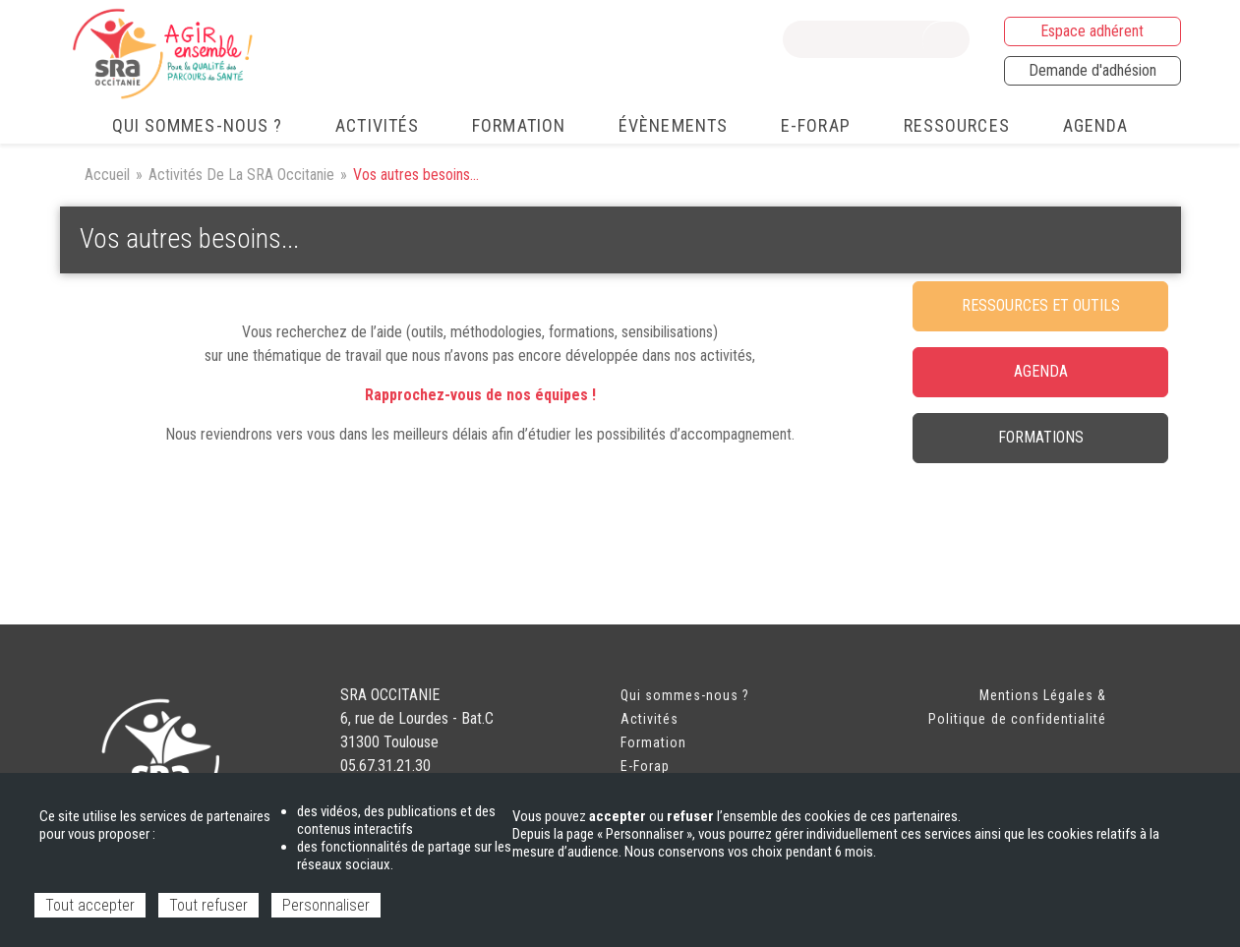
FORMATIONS (1041, 437)
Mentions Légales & (1043, 695)
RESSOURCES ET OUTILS (1041, 305)
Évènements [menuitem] (673, 125)
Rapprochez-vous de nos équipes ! (480, 394)
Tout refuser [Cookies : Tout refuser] (208, 905)
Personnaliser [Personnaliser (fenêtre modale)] (326, 905)
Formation (653, 742)
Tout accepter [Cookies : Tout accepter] (90, 905)
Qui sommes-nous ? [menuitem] (197, 125)
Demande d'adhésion (1092, 70)
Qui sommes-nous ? (685, 695)
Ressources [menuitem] (957, 125)
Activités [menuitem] (377, 125)
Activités (649, 719)
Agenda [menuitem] (1096, 125)
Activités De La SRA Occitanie (241, 174)
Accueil (107, 174)
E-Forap (645, 766)
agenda (1041, 371)
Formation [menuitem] (518, 125)
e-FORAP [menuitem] (816, 125)
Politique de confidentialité (1017, 719)
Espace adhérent (1092, 31)
